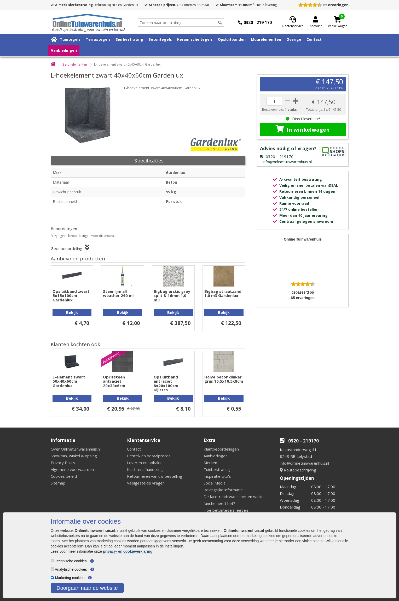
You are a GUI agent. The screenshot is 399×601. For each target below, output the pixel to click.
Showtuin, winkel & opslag (74, 455)
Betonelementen (74, 64)
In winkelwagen (303, 129)
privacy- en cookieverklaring (127, 551)
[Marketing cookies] (52, 577)
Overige (293, 39)
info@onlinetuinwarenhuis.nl (304, 463)
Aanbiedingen (64, 50)
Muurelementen (266, 39)
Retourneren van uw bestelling (154, 476)
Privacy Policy (63, 462)
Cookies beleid (64, 476)
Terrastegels (98, 39)
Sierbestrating (129, 39)
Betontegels (160, 39)
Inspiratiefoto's (217, 476)
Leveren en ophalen (145, 462)
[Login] (316, 22)
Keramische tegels (195, 39)
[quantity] (274, 101)
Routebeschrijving (298, 469)
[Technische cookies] (52, 560)
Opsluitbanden (232, 39)
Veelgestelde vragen (146, 483)
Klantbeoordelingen (221, 449)
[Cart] (337, 19)
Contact (314, 39)
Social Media (214, 483)
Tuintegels (70, 39)
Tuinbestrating (217, 469)
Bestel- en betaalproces (149, 455)
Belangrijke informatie (223, 489)
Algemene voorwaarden (72, 469)
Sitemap (58, 483)
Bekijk (72, 312)
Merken (210, 462)
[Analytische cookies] (52, 569)
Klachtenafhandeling (145, 469)
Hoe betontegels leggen (226, 510)
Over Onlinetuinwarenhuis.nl (76, 449)
